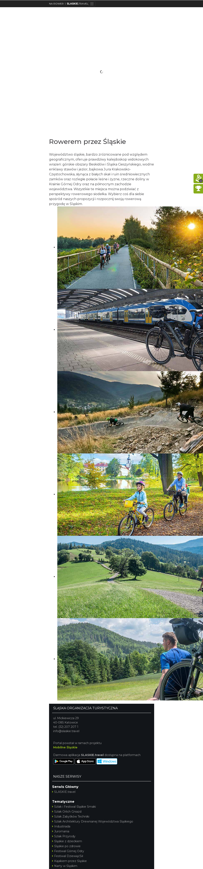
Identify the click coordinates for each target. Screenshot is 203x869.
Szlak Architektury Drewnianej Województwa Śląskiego (92, 821)
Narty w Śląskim (64, 866)
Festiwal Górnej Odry (68, 851)
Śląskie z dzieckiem (67, 841)
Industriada (61, 826)
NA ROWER (56, 3)
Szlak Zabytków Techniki (70, 816)
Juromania (60, 831)
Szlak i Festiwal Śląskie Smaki (74, 806)
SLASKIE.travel (63, 792)
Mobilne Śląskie (65, 747)
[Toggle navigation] (92, 3)
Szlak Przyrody (63, 836)
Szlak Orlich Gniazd (66, 811)
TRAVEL (77, 3)
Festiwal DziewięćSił (67, 856)
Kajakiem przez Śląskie (69, 861)
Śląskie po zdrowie (66, 846)
